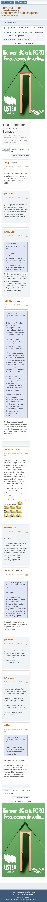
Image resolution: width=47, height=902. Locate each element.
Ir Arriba (6, 790)
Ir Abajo (6, 149)
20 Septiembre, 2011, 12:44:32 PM (13, 645)
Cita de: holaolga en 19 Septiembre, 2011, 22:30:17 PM (15, 585)
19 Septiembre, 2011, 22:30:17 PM (13, 533)
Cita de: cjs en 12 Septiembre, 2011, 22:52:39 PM (15, 315)
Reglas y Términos (22, 892)
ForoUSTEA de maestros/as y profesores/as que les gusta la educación (19, 11)
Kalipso (9, 640)
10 (9, 152)
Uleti (8, 725)
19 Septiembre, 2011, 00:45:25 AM (13, 454)
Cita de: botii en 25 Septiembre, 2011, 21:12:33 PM (15, 739)
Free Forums (26, 897)
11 (12, 152)
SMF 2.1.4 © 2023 (17, 894)
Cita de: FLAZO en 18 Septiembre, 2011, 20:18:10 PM (15, 246)
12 (15, 152)
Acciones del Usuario (20, 156)
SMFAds (19, 897)
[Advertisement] (37, 160)
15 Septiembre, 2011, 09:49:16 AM (13, 167)
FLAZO (9, 194)
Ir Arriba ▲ (32, 892)
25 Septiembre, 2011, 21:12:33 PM (13, 683)
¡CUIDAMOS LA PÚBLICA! (24, 43)
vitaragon (10, 232)
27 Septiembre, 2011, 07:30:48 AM (13, 730)
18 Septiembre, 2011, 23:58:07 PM (13, 237)
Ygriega (10, 678)
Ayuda (13, 892)
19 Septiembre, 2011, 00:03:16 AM (13, 306)
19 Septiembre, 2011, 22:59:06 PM (13, 575)
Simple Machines (29, 894)
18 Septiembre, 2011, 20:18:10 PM (13, 198)
